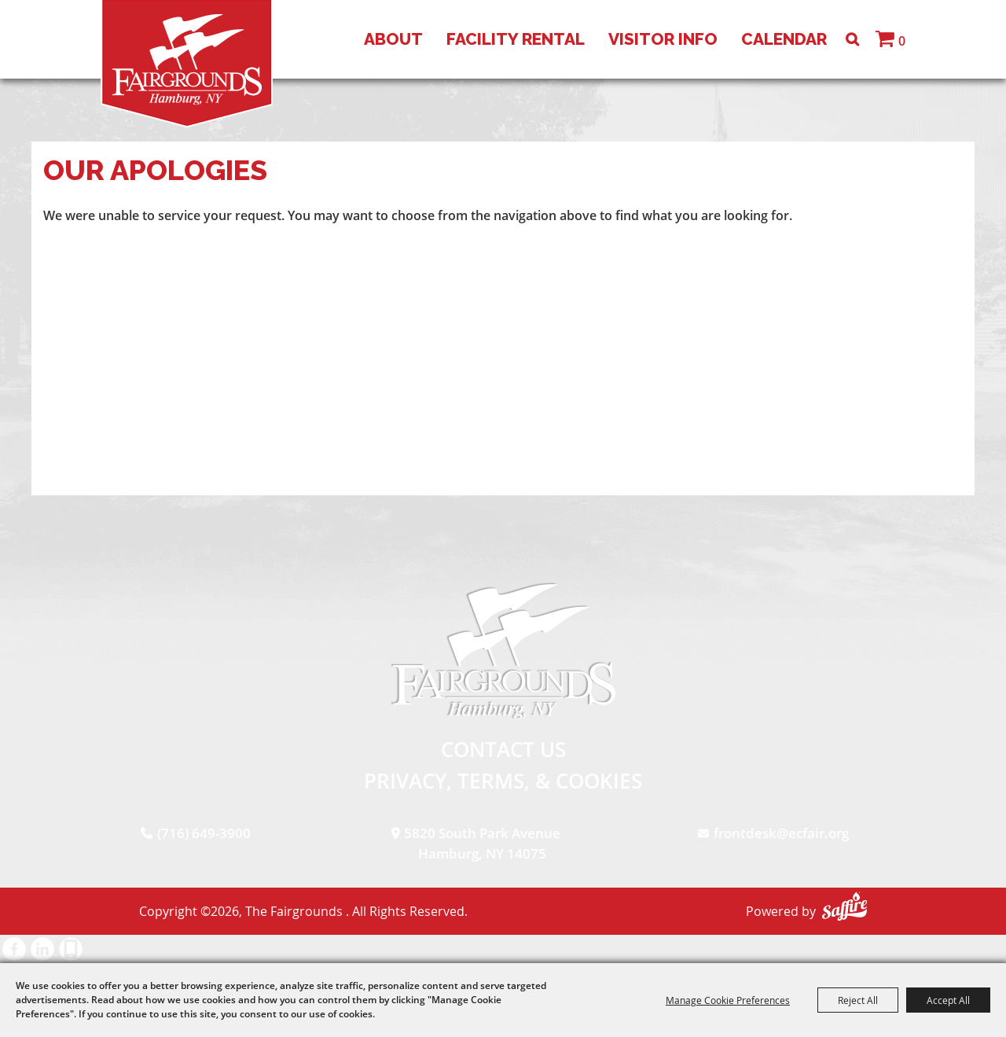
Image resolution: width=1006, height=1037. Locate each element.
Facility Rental (515, 39)
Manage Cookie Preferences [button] (728, 1000)
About (393, 39)
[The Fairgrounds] (187, 63)
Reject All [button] (858, 1000)
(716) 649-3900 (204, 833)
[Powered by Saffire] (844, 906)
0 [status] (901, 41)
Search (852, 39)
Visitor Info (663, 39)
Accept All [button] (948, 1000)
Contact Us (503, 749)
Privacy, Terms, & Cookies (503, 781)
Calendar (784, 39)
